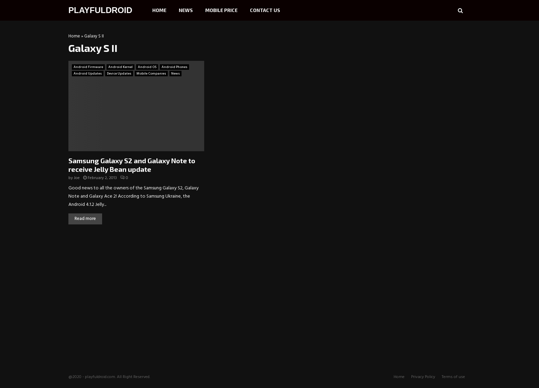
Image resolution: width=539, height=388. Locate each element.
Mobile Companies (151, 73)
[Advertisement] (419, 77)
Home (159, 10)
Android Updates (88, 73)
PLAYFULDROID (100, 10)
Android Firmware (88, 67)
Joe (77, 178)
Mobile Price (221, 10)
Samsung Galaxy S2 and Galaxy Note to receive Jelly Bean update (131, 164)
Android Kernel (120, 67)
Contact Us (265, 10)
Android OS (147, 67)
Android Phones (174, 67)
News (186, 10)
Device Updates (119, 73)
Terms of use (453, 377)
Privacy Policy (423, 377)
